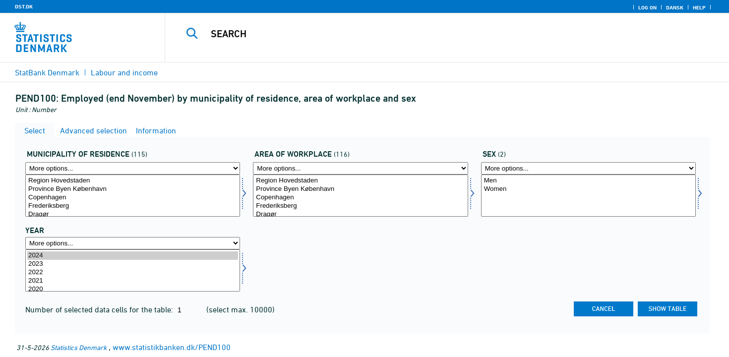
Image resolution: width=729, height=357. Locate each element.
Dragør (132, 214)
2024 (132, 255)
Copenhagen (132, 197)
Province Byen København (132, 189)
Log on (647, 7)
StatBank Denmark (47, 72)
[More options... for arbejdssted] (360, 168)
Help (699, 7)
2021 (132, 281)
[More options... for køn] (588, 168)
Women (588, 189)
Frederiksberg (132, 206)
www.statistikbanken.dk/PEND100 (172, 347)
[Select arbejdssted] (360, 196)
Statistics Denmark (79, 347)
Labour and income (124, 72)
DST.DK (24, 6)
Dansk (674, 7)
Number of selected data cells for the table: (100, 309)
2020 (132, 289)
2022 (132, 272)
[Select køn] (588, 196)
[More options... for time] (132, 243)
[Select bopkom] (132, 196)
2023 (132, 264)
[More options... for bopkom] (132, 168)
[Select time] (132, 270)
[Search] (429, 34)
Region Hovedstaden (132, 181)
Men (588, 181)
